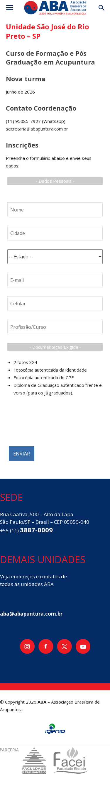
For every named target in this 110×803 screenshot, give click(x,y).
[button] (102, 8)
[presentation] (52, 424)
